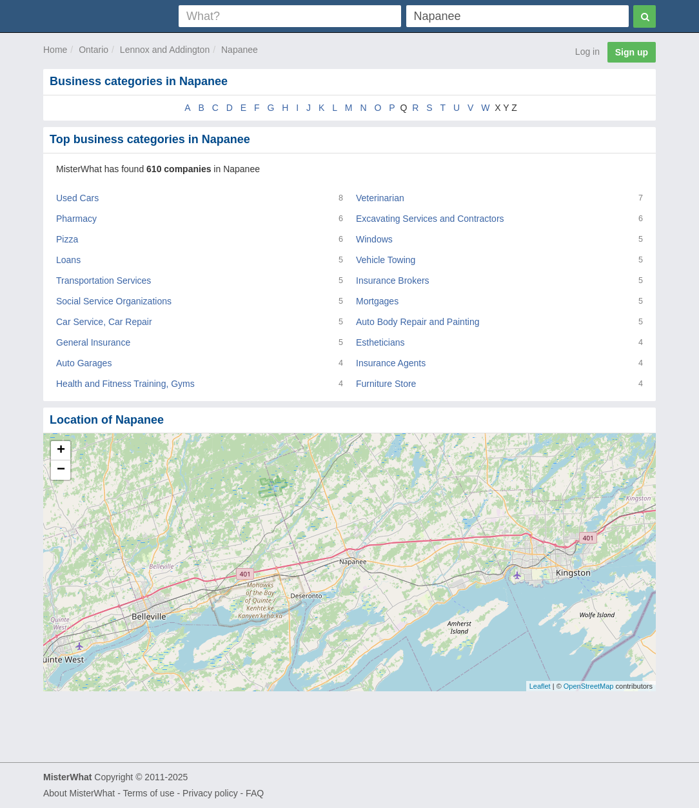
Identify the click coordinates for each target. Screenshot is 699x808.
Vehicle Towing (385, 260)
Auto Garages (84, 363)
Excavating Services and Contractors (430, 218)
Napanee (239, 49)
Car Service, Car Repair (104, 322)
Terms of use (148, 793)
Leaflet (540, 686)
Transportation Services (103, 280)
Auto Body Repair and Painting (417, 322)
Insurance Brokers (392, 280)
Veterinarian (380, 198)
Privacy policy (210, 793)
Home (55, 49)
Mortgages (377, 301)
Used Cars (77, 198)
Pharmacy (76, 218)
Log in (587, 51)
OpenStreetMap (589, 686)
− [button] (61, 470)
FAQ (255, 793)
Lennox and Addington (165, 49)
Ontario (93, 49)
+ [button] (61, 450)
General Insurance (93, 342)
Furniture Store (386, 384)
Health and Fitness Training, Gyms (125, 384)
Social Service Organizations (114, 301)
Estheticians (380, 342)
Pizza (67, 239)
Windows (374, 239)
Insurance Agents (391, 363)
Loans (68, 260)
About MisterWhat (79, 793)
